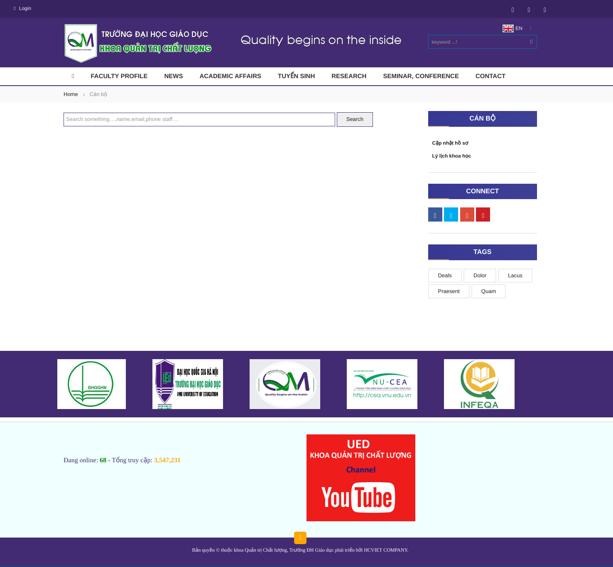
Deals (445, 275)
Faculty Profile (119, 76)
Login (22, 8)
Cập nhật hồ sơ (450, 143)
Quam (488, 291)
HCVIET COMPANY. (386, 550)
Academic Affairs (230, 76)
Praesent (449, 291)
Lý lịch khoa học (451, 156)
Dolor (479, 275)
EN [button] (512, 28)
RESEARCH (348, 76)
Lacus (515, 275)
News (173, 76)
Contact (490, 76)
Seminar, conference (421, 76)
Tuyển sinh (296, 76)
